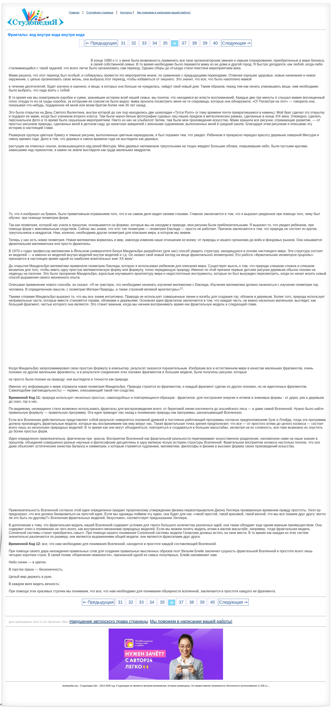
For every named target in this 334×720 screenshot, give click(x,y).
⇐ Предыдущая (101, 43)
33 (144, 43)
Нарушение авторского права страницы (108, 621)
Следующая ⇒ (236, 43)
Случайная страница (99, 12)
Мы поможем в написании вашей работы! (164, 12)
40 (215, 43)
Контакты (126, 12)
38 (194, 43)
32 (133, 43)
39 (205, 43)
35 (165, 43)
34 (154, 43)
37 (184, 43)
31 (123, 43)
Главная (74, 12)
